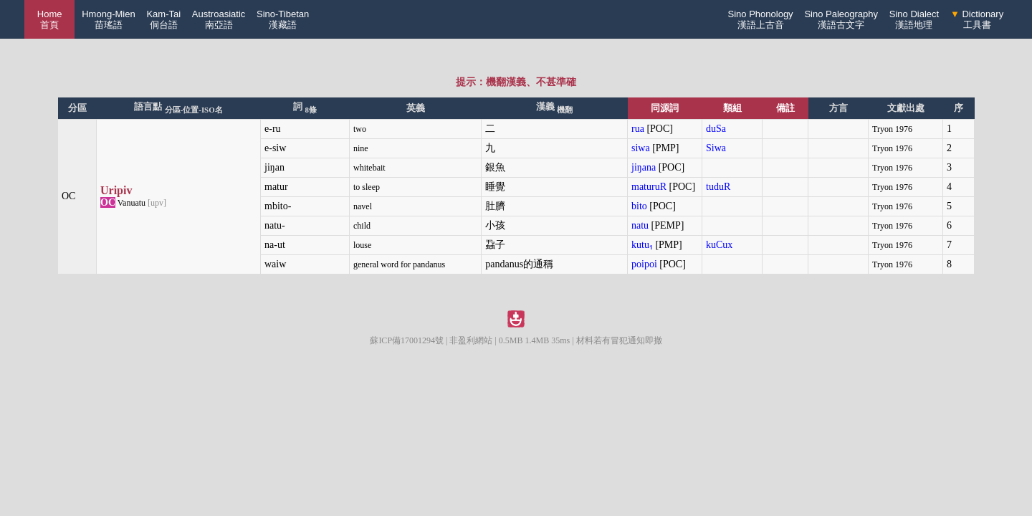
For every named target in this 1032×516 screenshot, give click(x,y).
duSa (716, 128)
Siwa (716, 148)
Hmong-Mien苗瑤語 (108, 19)
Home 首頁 (49, 19)
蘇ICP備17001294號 (407, 340)
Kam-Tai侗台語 (163, 19)
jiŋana (643, 167)
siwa (640, 148)
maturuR (648, 186)
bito (639, 206)
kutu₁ (642, 244)
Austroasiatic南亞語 (218, 19)
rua (637, 128)
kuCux (719, 244)
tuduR (718, 186)
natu (640, 225)
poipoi (644, 264)
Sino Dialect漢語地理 (914, 19)
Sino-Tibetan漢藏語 (283, 19)
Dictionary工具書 (976, 19)
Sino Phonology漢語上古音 (760, 19)
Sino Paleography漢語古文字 (841, 19)
